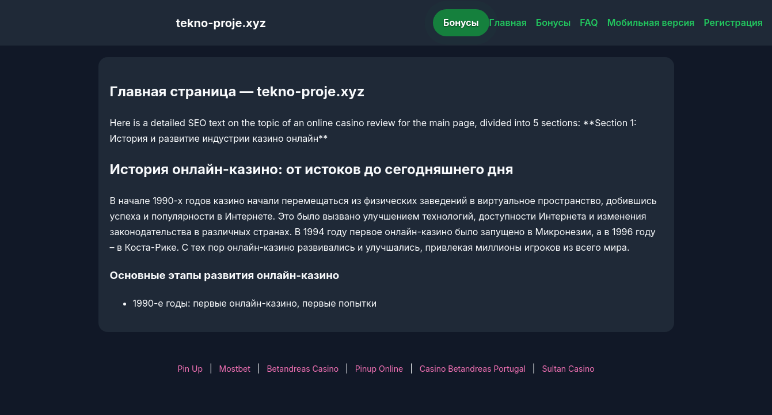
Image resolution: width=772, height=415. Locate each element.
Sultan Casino (568, 368)
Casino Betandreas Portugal (473, 368)
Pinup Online (379, 368)
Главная (508, 22)
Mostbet (234, 368)
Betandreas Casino (303, 368)
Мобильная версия (651, 22)
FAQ (589, 22)
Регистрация (733, 22)
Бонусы (461, 22)
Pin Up (190, 368)
